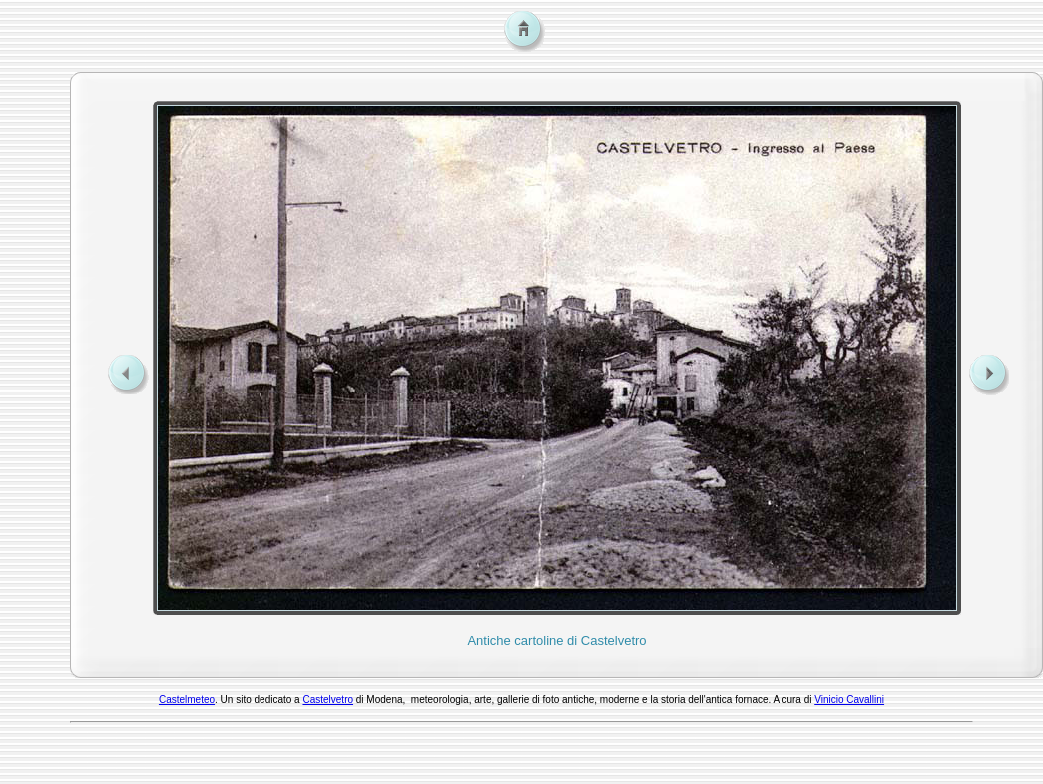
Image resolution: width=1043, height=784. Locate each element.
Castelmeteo (187, 699)
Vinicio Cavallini (849, 699)
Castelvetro (327, 699)
